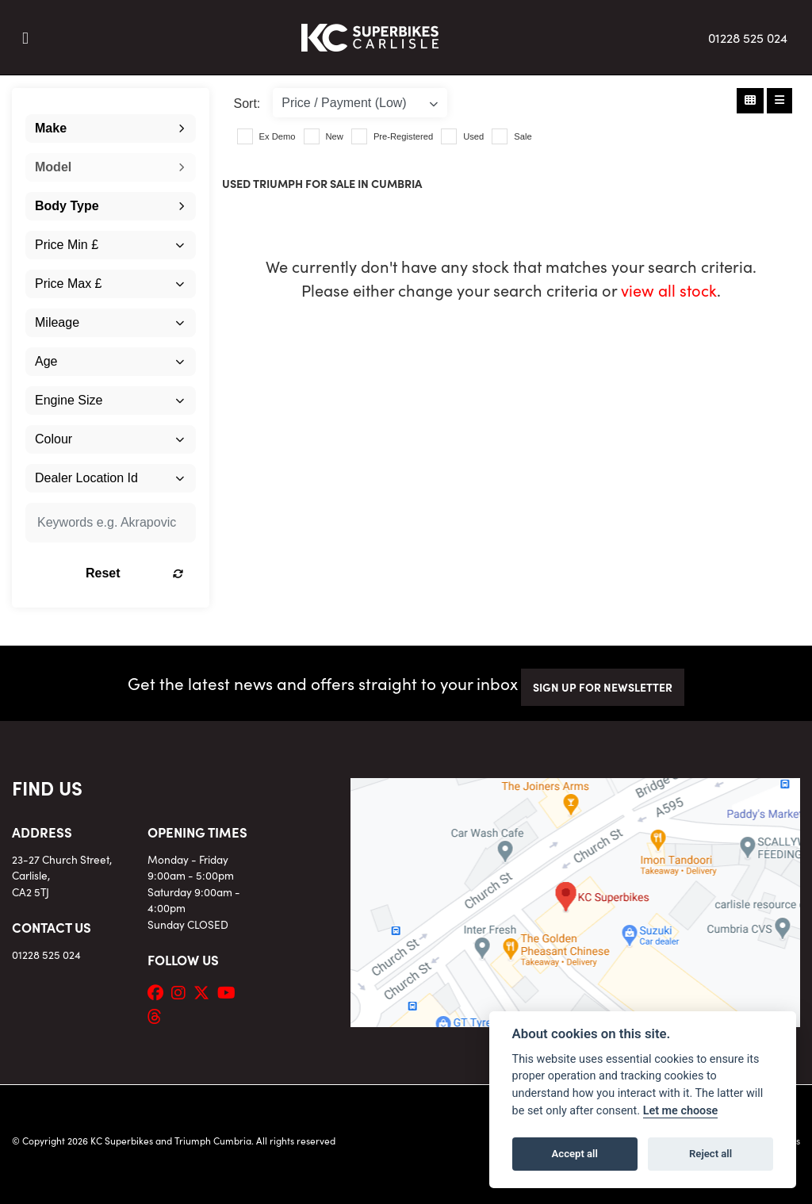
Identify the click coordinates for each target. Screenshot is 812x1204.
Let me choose (680, 1111)
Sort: (247, 103)
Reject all (710, 1154)
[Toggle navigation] (25, 37)
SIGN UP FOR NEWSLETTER (602, 687)
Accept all (575, 1154)
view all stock (669, 289)
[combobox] (110, 128)
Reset (134, 573)
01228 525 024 (747, 37)
